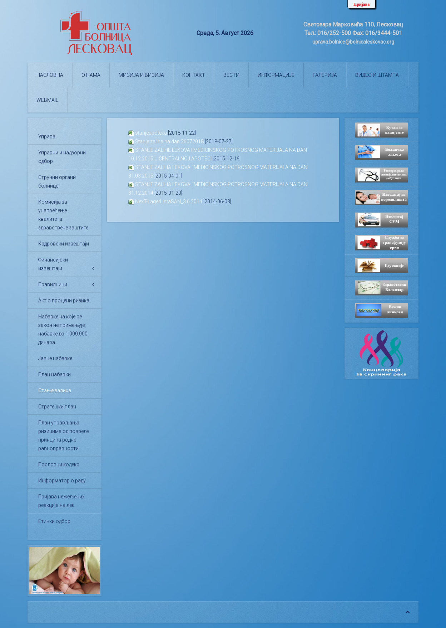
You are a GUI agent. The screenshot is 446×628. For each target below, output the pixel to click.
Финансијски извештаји (53, 264)
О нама (90, 75)
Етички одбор (54, 521)
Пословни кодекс (58, 464)
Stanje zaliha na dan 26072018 (169, 141)
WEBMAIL (47, 100)
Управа (46, 136)
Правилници (52, 284)
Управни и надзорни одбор (62, 157)
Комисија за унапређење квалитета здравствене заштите (63, 214)
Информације (276, 75)
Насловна (49, 75)
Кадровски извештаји (63, 243)
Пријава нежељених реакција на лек (61, 501)
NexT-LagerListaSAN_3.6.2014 (168, 201)
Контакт (193, 75)
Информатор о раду (62, 480)
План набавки (54, 374)
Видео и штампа (377, 75)
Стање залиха (54, 390)
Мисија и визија (141, 75)
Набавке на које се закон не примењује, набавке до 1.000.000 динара (63, 329)
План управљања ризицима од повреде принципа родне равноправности (63, 435)
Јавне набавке (55, 358)
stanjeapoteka (151, 133)
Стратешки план (57, 406)
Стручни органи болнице (57, 181)
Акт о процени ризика (63, 300)
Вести (231, 75)
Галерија (325, 75)
